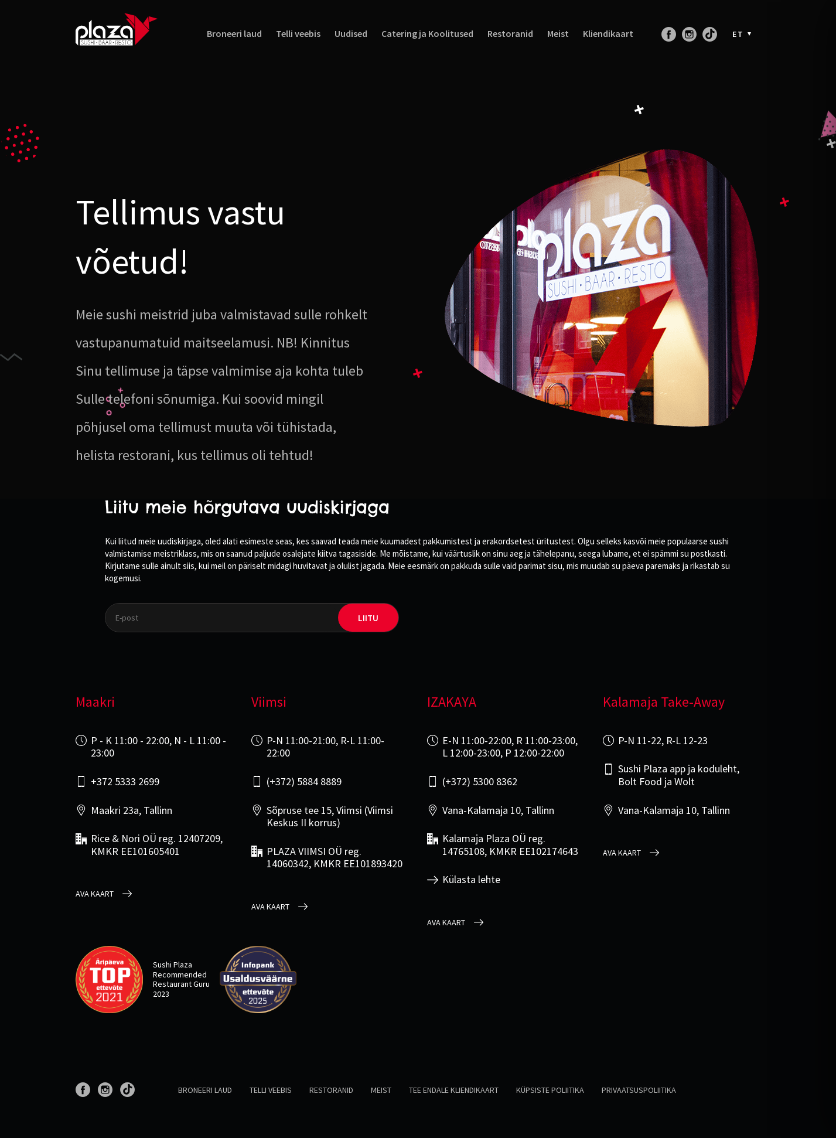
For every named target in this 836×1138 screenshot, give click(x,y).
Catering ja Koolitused (427, 33)
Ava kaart (95, 894)
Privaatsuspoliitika (639, 1090)
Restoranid (510, 33)
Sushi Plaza (172, 964)
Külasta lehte (471, 879)
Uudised (351, 33)
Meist (558, 33)
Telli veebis (298, 33)
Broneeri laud (234, 33)
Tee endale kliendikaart (454, 1090)
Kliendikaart (608, 33)
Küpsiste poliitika (550, 1090)
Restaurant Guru (181, 984)
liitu (368, 617)
